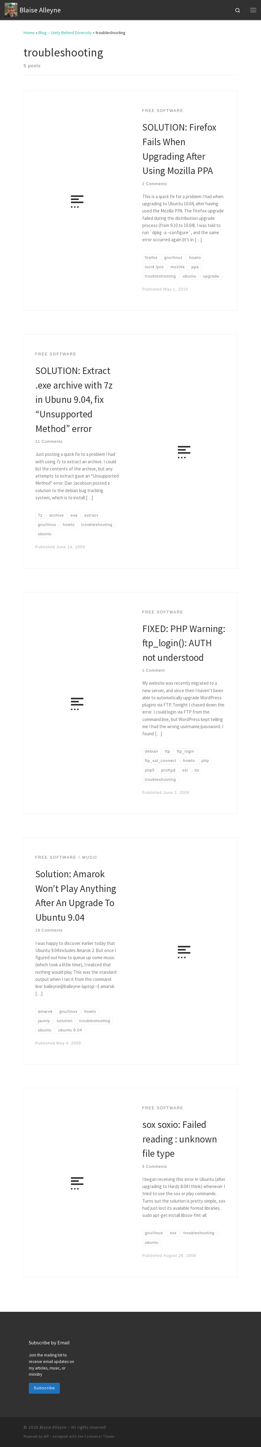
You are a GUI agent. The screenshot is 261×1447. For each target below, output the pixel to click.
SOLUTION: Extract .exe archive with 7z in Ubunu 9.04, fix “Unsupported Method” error (74, 399)
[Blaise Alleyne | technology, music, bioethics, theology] (11, 9)
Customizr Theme (99, 1436)
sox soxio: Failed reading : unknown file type (179, 1138)
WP (46, 1436)
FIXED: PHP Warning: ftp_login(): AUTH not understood (183, 642)
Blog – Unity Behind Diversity (65, 32)
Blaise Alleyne (53, 1427)
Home (29, 32)
